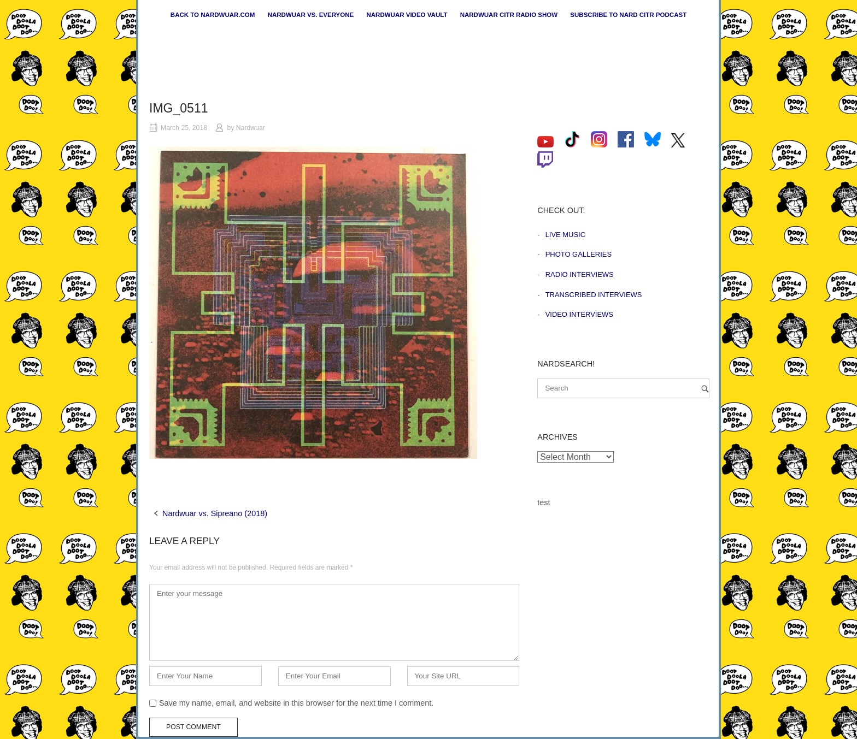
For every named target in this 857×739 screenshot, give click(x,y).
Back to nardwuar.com (213, 14)
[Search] (705, 389)
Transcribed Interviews (593, 295)
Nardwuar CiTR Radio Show (508, 14)
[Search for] (623, 388)
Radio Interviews (579, 274)
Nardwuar (250, 128)
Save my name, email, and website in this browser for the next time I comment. (296, 703)
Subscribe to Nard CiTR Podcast (628, 14)
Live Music (565, 234)
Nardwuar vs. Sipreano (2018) (214, 513)
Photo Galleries (578, 254)
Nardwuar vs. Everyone (311, 14)
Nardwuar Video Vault (406, 14)
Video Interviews (579, 314)
